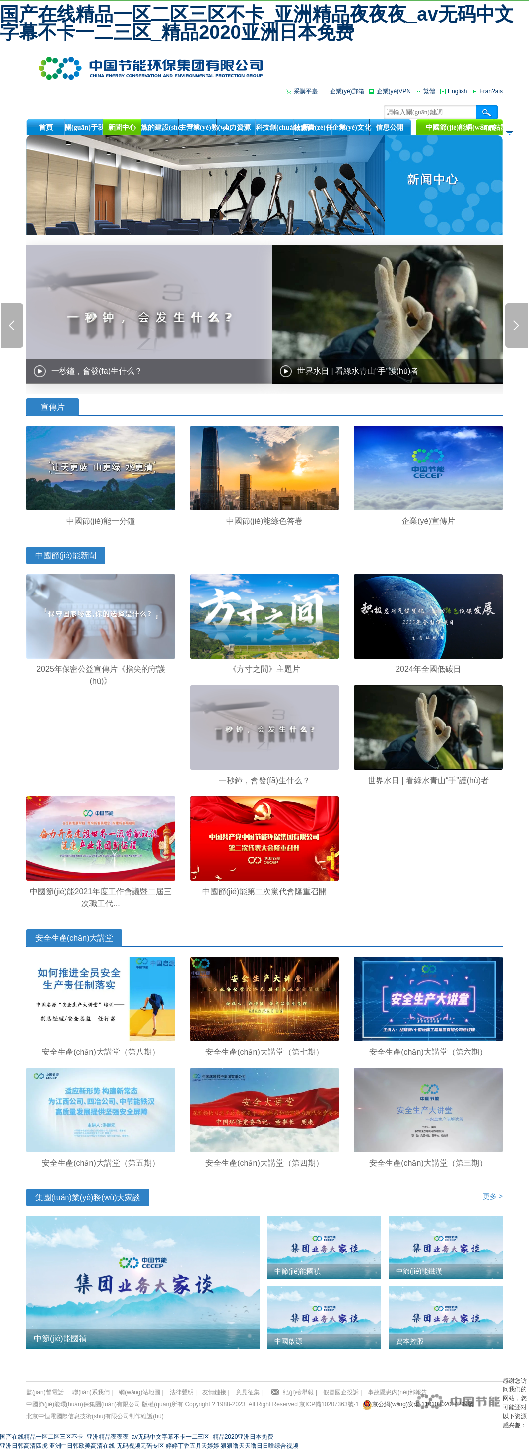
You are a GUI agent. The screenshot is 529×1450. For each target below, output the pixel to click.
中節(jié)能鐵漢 (419, 1271)
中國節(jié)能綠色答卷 (264, 521)
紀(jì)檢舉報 (298, 1392)
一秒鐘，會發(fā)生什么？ (264, 780)
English (457, 91)
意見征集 (248, 1392)
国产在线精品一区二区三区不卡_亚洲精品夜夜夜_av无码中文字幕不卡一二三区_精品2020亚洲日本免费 (257, 23)
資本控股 (410, 1341)
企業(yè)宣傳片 (428, 521)
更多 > (493, 1196)
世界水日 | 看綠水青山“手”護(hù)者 (357, 371)
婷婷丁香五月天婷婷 (192, 1445)
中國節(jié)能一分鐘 (100, 521)
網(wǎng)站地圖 (139, 1392)
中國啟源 (288, 1341)
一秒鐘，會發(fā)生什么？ (96, 371)
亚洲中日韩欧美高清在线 (82, 1445)
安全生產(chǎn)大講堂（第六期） (428, 1052)
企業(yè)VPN (394, 91)
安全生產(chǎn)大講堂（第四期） (264, 1163)
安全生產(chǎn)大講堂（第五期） (100, 1163)
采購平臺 (306, 91)
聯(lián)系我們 (91, 1392)
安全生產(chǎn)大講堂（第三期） (428, 1163)
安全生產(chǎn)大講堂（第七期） (264, 1052)
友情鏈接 (214, 1392)
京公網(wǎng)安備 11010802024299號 (423, 1404)
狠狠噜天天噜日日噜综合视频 (259, 1445)
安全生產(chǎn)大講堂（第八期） (100, 1052)
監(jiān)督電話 (45, 1392)
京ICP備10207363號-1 (329, 1404)
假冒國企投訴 (341, 1392)
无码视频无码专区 (140, 1445)
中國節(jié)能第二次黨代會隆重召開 (264, 891)
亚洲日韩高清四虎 (24, 1445)
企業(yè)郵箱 (347, 91)
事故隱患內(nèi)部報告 (397, 1392)
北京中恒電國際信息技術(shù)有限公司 (77, 1416)
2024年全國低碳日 (428, 669)
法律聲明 (182, 1392)
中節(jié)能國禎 (60, 1338)
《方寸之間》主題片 (264, 669)
